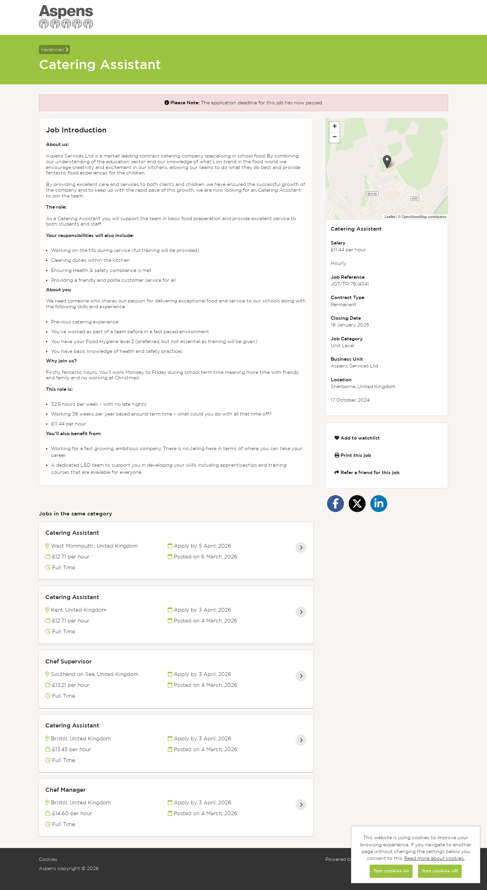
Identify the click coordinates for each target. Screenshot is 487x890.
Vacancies (54, 49)
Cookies (48, 859)
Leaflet (390, 217)
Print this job (352, 455)
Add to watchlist (357, 438)
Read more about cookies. (434, 858)
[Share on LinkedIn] (378, 503)
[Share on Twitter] (357, 503)
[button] (387, 162)
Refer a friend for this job (366, 472)
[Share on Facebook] (335, 503)
